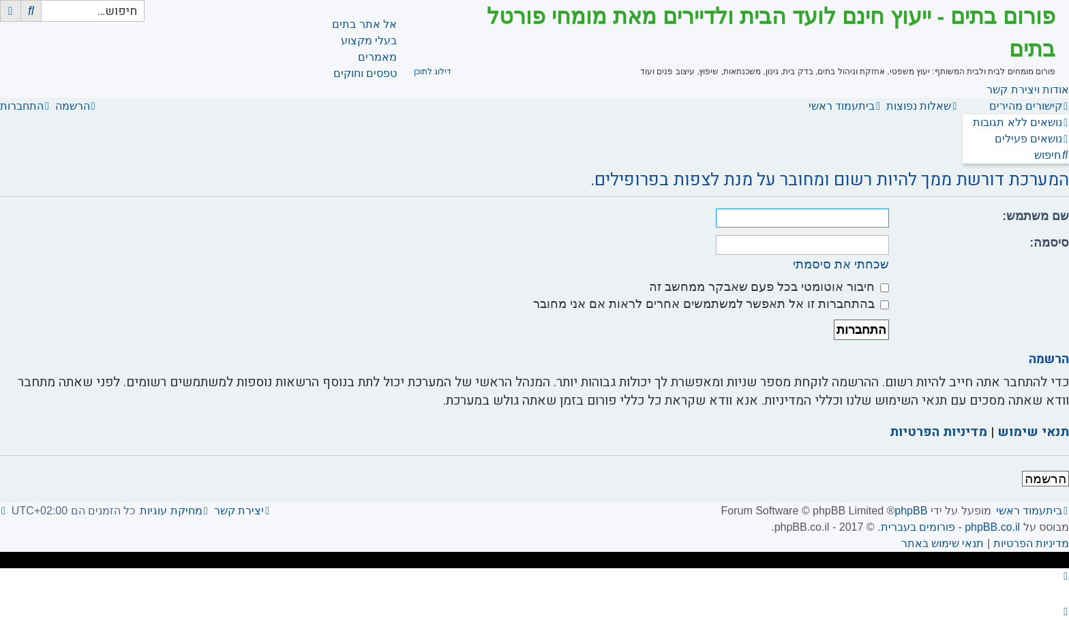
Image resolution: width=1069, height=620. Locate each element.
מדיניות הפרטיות (938, 431)
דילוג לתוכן (432, 71)
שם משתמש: (1035, 216)
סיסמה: (1049, 242)
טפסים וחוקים (365, 73)
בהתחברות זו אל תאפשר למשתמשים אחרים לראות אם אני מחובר (711, 304)
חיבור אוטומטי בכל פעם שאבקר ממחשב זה (769, 287)
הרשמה (1045, 478)
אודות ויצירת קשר (1028, 89)
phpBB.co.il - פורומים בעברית (951, 527)
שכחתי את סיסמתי (841, 264)
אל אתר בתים (364, 24)
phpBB (910, 510)
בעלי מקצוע (369, 40)
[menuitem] (1021, 122)
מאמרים (377, 57)
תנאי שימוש (1033, 431)
